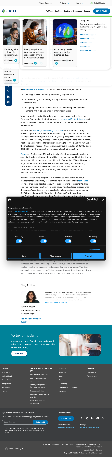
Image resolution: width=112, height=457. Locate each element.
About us (62, 372)
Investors (62, 391)
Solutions (58, 11)
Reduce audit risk (37, 391)
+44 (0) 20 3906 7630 (90, 427)
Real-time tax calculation (39, 375)
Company (87, 11)
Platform (49, 11)
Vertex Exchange (45, 3)
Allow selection (56, 256)
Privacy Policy (9, 430)
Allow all (88, 256)
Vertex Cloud (7, 376)
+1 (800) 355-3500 (66, 427)
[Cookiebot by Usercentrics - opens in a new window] (88, 199)
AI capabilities (7, 380)
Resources (77, 11)
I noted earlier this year (33, 89)
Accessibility (81, 444)
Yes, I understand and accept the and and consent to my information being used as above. (24, 430)
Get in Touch (101, 11)
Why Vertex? (6, 372)
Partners (68, 11)
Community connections (68, 387)
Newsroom (63, 376)
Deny (24, 256)
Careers (62, 380)
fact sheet (83, 181)
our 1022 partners (22, 211)
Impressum (98, 447)
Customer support (94, 372)
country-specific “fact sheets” (71, 119)
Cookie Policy (94, 444)
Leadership (63, 384)
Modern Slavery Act (83, 447)
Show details (94, 249)
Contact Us (66, 418)
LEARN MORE (19, 353)
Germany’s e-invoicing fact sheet (48, 130)
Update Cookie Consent (93, 450)
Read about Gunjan (56, 303)
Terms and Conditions (34, 428)
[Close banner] (103, 200)
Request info (92, 376)
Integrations (6, 384)
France (23, 154)
